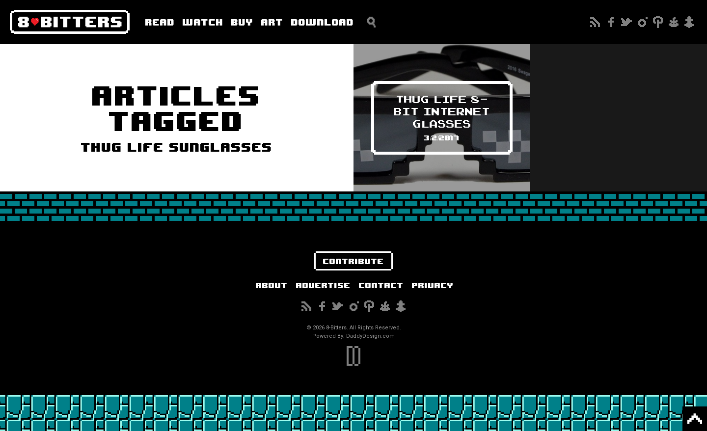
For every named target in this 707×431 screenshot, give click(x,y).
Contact (381, 285)
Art (272, 22)
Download (322, 22)
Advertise (323, 285)
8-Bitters (70, 22)
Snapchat (689, 22)
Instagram (642, 22)
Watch (203, 22)
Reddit (673, 22)
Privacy (433, 285)
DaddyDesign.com (370, 336)
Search (371, 22)
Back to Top (694, 418)
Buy (242, 22)
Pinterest (658, 22)
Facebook (611, 22)
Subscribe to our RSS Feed (595, 22)
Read (160, 22)
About (272, 285)
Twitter (626, 22)
